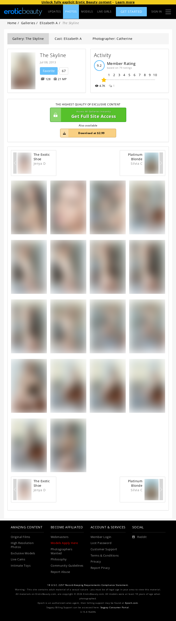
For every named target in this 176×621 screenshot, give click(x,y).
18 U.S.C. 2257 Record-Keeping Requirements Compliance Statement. (88, 585)
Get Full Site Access (87, 115)
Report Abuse (60, 572)
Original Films (20, 537)
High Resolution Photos (22, 545)
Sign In (156, 11)
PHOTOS (71, 11)
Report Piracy (100, 568)
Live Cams (18, 559)
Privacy (96, 561)
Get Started (131, 11)
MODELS (87, 11)
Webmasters (60, 537)
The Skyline (53, 55)
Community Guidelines (67, 566)
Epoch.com (131, 603)
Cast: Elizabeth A (68, 38)
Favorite (49, 71)
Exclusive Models (23, 553)
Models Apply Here (64, 543)
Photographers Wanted (61, 551)
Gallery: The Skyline (28, 38)
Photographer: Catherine (113, 38)
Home (12, 23)
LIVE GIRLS (104, 11)
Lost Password (101, 543)
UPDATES (54, 11)
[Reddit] (139, 537)
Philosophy (59, 559)
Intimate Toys (21, 566)
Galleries (28, 23)
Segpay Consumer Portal (114, 607)
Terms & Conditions (105, 555)
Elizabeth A (49, 23)
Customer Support (104, 549)
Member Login (101, 537)
